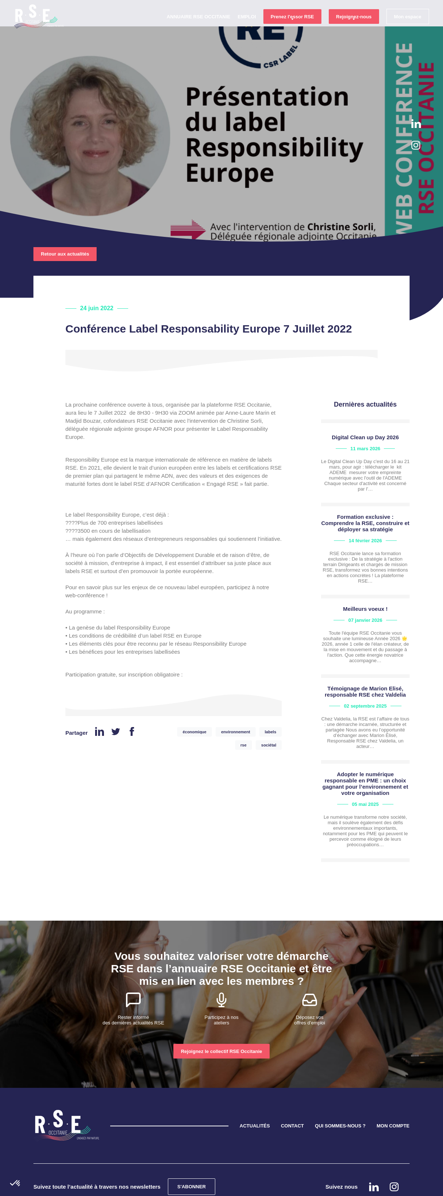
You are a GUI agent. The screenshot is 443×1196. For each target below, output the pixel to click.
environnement (235, 698)
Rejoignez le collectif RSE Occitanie (221, 1017)
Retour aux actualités (65, 220)
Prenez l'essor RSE (291, 30)
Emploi (246, 29)
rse (244, 711)
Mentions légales (238, 1186)
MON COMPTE (393, 1092)
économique (194, 698)
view (365, 434)
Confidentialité (170, 1186)
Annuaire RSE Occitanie (198, 29)
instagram (415, 145)
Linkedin (416, 123)
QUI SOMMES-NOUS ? (340, 1092)
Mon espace (407, 30)
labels (270, 698)
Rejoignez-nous (353, 30)
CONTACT (292, 1092)
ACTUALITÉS (254, 1092)
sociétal (268, 711)
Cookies (202, 1186)
